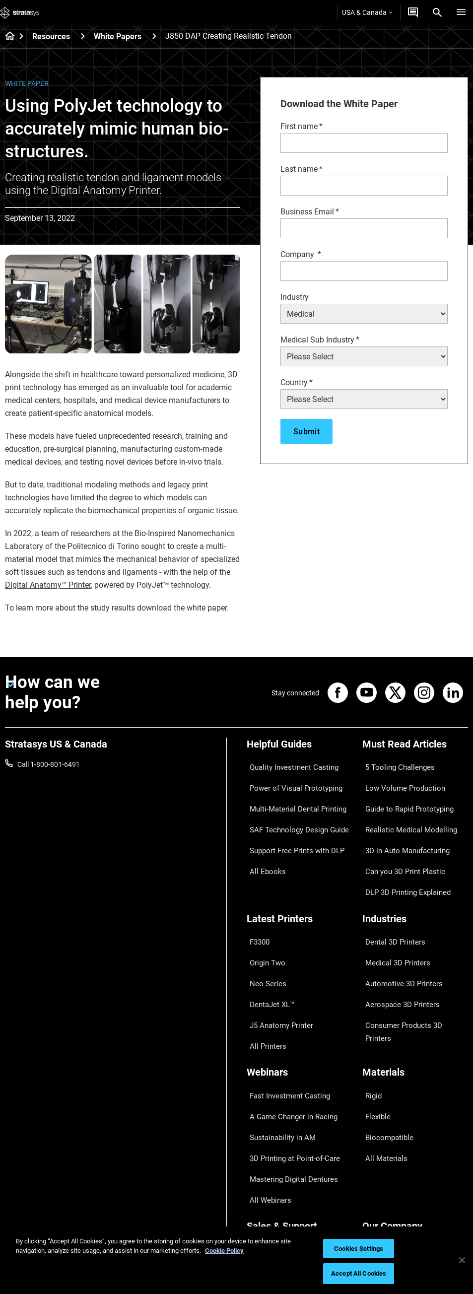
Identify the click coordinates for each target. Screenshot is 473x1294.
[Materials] (415, 994)
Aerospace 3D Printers (396, 939)
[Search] (437, 12)
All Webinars (265, 1084)
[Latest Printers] (299, 878)
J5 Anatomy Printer (277, 953)
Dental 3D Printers (390, 895)
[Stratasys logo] (20, 12)
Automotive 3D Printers (398, 924)
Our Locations (384, 1156)
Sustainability (383, 1200)
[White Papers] (154, 36)
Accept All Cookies (358, 1273)
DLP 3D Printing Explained (402, 852)
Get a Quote (265, 1156)
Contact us (379, 1142)
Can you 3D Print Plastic (399, 837)
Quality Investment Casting (288, 764)
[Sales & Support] (299, 1110)
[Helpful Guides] (299, 748)
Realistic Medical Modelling (403, 808)
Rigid (370, 1011)
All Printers (263, 968)
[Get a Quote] (413, 12)
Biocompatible (384, 1040)
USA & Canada (367, 12)
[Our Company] (415, 1110)
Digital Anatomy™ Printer (48, 585)
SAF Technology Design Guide (292, 808)
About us (376, 1127)
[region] (236, 1260)
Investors (376, 1214)
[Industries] (415, 878)
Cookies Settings (358, 1248)
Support (259, 1127)
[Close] (462, 1260)
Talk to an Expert (272, 1170)
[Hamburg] (461, 12)
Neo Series (263, 924)
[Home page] (6, 36)
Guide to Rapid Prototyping (404, 794)
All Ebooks (262, 837)
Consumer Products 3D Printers (411, 953)
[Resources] (83, 36)
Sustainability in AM (277, 1040)
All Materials (381, 1055)
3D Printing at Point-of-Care (289, 1055)
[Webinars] (299, 994)
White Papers (117, 36)
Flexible (373, 1025)
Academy (376, 1185)
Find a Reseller (269, 1142)
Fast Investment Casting (284, 1011)
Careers (374, 1170)
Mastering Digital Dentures (287, 1069)
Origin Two (263, 909)
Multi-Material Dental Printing (292, 794)
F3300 (257, 895)
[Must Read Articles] (415, 748)
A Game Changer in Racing (288, 1025)
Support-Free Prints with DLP (291, 822)
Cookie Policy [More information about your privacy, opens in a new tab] (224, 1250)
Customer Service (273, 1200)
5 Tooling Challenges (393, 764)
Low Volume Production (399, 779)
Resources (51, 36)
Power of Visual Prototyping (290, 779)
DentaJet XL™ (268, 939)
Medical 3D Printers (392, 909)
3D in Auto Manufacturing (402, 822)
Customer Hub (269, 1185)
